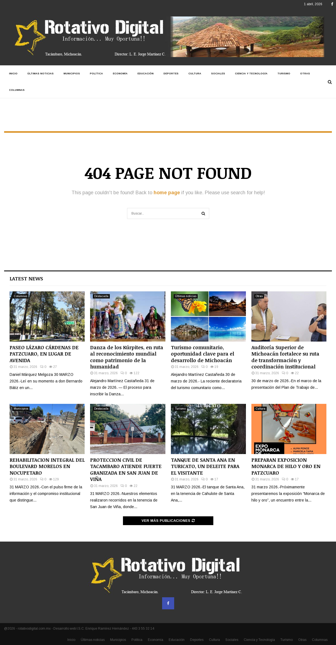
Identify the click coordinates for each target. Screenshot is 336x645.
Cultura (194, 73)
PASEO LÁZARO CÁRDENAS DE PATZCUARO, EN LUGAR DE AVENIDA (44, 354)
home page (167, 192)
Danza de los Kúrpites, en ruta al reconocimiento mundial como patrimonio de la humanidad (126, 357)
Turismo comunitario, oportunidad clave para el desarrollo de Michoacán (202, 354)
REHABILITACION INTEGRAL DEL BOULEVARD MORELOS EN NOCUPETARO (47, 466)
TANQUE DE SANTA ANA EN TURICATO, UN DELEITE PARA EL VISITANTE (205, 466)
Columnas (17, 90)
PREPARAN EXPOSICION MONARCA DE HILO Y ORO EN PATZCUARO (285, 466)
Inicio (13, 73)
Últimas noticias (40, 73)
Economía (120, 73)
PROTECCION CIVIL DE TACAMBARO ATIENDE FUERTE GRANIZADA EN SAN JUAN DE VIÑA (126, 469)
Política (96, 73)
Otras (305, 73)
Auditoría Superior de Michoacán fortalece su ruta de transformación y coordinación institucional (285, 357)
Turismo (283, 73)
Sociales (218, 73)
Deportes (171, 73)
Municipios (72, 73)
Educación (145, 73)
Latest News (26, 278)
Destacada (101, 296)
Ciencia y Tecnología (251, 73)
